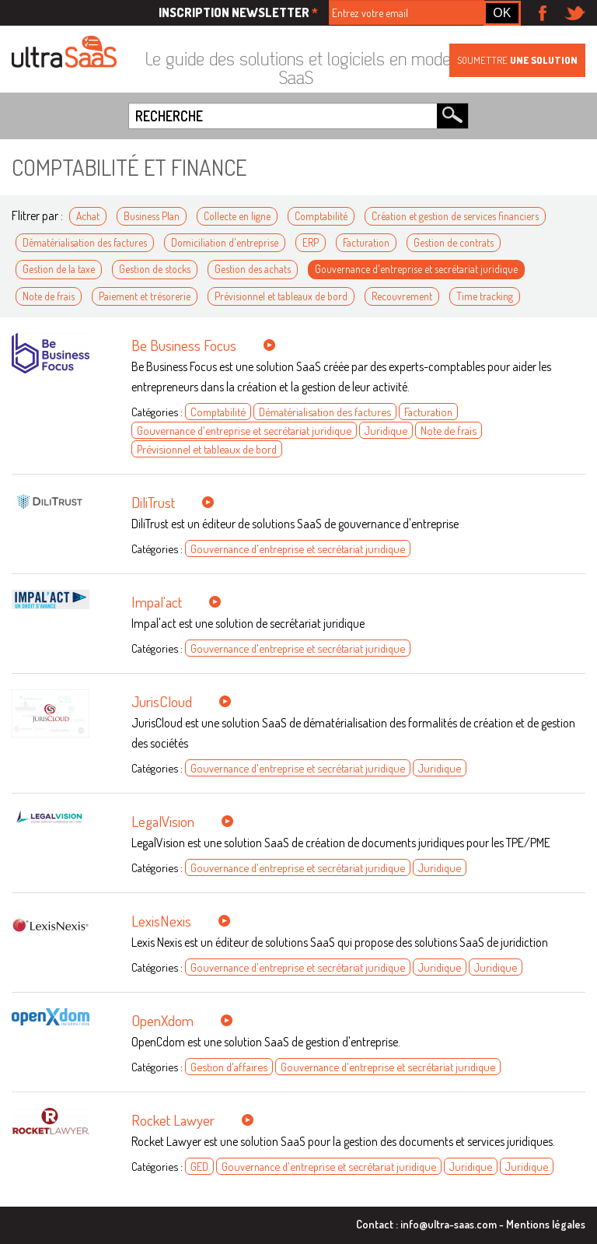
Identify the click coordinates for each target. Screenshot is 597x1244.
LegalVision (162, 821)
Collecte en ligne (237, 216)
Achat (88, 216)
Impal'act (156, 601)
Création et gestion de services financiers (455, 216)
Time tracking (484, 296)
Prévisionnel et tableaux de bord (281, 296)
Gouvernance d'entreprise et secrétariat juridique (416, 268)
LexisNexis (161, 920)
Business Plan (152, 216)
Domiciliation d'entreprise (224, 242)
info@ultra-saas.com (448, 1224)
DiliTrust (153, 502)
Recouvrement (402, 296)
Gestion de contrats (454, 242)
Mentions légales (545, 1224)
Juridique (386, 430)
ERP (310, 242)
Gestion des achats (253, 268)
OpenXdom (162, 1020)
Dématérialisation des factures (85, 242)
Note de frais (49, 296)
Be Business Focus (183, 345)
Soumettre (517, 60)
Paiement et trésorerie (144, 296)
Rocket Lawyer (173, 1120)
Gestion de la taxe (59, 268)
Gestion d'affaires (228, 1067)
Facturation (366, 242)
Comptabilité (321, 216)
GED (199, 1166)
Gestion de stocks (154, 268)
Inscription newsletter (238, 12)
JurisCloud (161, 701)
